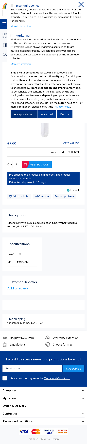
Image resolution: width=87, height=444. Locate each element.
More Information (21, 26)
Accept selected (23, 114)
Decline (64, 114)
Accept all (47, 114)
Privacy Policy (62, 106)
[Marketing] (12, 35)
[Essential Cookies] (12, 5)
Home (5, 33)
